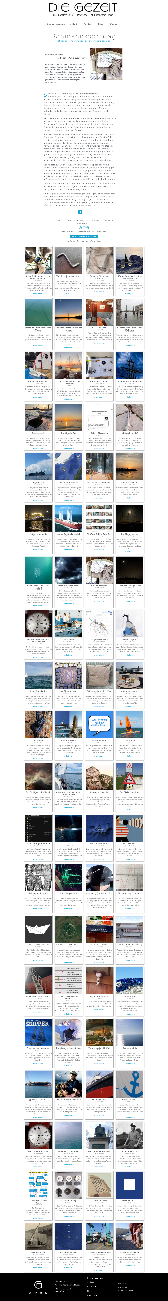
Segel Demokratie (38, 691)
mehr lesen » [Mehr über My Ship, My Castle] (99, 1010)
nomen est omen (99, 945)
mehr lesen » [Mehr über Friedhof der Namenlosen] (130, 397)
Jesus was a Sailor (38, 1252)
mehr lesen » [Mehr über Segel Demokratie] (38, 707)
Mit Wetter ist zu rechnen (99, 482)
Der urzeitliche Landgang (130, 945)
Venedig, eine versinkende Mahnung (129, 329)
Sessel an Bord (99, 328)
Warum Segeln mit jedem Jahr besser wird (130, 277)
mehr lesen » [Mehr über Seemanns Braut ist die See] (99, 911)
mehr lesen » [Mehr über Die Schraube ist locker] (99, 1167)
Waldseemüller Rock (38, 893)
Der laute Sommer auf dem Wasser (38, 329)
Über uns (115, 24)
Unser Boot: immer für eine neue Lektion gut (38, 277)
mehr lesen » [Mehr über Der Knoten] (38, 758)
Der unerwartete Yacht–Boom (38, 1202)
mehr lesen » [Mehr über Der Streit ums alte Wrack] (38, 808)
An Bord (74, 24)
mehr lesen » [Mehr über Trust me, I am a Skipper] (38, 1064)
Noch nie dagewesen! (68, 586)
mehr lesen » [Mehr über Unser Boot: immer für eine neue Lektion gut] (38, 294)
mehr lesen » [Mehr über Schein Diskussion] (99, 449)
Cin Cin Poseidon (99, 586)
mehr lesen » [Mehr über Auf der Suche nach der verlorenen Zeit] (38, 657)
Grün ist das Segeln (69, 893)
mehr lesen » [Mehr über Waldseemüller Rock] (38, 909)
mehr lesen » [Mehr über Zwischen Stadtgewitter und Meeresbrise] (69, 348)
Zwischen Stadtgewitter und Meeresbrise (68, 329)
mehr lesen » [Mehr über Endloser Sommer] (130, 498)
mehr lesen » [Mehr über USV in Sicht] (130, 756)
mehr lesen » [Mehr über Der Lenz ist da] (130, 1064)
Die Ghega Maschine (99, 792)
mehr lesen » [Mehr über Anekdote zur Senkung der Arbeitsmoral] (69, 808)
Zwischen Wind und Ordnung (99, 277)
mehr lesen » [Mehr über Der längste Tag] (69, 449)
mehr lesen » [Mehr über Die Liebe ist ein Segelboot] (69, 1115)
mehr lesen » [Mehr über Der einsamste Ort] (69, 1268)
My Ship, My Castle (99, 996)
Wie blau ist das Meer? (69, 1151)
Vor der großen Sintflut (99, 1048)
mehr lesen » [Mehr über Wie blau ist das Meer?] (69, 1165)
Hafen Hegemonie (38, 534)
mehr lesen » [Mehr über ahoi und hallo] (130, 859)
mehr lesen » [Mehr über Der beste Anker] (130, 1117)
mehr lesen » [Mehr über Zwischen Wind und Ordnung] (99, 291)
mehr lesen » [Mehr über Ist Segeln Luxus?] (38, 500)
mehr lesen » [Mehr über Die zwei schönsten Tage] (99, 1270)
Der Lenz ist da (130, 1048)
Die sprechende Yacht (38, 945)
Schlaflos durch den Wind (99, 691)
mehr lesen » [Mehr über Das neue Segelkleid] (130, 1265)
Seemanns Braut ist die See (99, 893)
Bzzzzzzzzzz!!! (38, 433)
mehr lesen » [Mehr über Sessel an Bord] (99, 343)
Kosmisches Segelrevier (129, 586)
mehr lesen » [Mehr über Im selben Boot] (99, 756)
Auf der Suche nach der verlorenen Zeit (38, 641)
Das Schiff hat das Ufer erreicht (38, 587)
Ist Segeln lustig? (130, 433)
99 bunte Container (38, 1100)
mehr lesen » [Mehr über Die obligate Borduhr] (38, 1167)
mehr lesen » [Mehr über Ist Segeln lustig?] (130, 449)
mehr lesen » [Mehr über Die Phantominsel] (69, 707)
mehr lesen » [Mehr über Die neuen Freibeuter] (69, 500)
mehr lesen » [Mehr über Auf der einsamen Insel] (99, 859)
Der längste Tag (68, 433)
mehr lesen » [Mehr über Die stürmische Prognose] (130, 909)
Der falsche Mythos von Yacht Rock (69, 382)
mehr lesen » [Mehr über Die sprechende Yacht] (38, 960)
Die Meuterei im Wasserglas (38, 996)
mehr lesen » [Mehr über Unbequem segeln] (130, 707)
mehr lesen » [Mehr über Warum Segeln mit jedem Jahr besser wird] (130, 294)
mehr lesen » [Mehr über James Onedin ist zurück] (69, 550)
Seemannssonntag (56, 24)
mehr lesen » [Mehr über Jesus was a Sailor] (38, 1268)
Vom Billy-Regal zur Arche (68, 276)
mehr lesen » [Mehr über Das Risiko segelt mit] (130, 810)
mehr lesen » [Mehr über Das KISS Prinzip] (69, 1216)
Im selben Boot (99, 740)
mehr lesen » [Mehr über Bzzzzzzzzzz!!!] (38, 449)
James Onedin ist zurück (68, 534)
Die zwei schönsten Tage (99, 1252)
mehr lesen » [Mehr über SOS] (69, 859)
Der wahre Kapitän (130, 1151)
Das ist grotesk (130, 996)
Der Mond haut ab (129, 534)
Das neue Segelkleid (130, 1252)
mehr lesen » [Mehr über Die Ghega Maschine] (99, 810)
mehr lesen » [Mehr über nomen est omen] (99, 963)
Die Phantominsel (68, 691)
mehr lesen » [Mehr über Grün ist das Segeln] (69, 909)
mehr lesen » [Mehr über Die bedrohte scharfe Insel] (69, 963)
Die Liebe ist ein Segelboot (69, 1100)
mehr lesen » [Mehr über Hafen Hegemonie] (38, 550)
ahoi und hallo (130, 844)
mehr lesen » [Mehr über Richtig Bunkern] (99, 1216)
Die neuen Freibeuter (69, 482)
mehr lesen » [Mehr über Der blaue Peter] (130, 1216)
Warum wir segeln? (126, 1291)
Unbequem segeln (130, 691)
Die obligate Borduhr (38, 1151)
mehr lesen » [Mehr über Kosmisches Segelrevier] (130, 601)
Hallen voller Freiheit (38, 381)
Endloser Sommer (129, 482)
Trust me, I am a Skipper (38, 1048)
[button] (80, 227)
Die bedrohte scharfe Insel (68, 945)
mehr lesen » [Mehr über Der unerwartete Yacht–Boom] (38, 1218)
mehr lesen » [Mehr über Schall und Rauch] (99, 1115)
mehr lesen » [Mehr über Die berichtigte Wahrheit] (38, 859)
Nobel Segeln (129, 640)
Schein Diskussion (99, 433)
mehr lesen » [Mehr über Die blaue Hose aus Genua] (69, 1066)
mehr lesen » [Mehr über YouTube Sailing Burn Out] (99, 550)
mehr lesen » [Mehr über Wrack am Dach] (69, 756)
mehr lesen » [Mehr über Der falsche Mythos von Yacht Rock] (69, 399)
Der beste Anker (129, 1100)
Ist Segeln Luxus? (38, 482)
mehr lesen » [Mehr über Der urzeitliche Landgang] (130, 960)
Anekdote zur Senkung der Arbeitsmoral (68, 793)
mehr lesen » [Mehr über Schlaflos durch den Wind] (99, 707)
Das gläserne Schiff (99, 640)
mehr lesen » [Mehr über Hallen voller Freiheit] (38, 397)
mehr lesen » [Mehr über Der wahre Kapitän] (130, 1167)
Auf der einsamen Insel (99, 844)
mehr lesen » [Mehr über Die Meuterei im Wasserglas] (38, 1012)
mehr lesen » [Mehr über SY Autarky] (69, 655)
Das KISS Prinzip (68, 1201)
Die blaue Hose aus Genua (68, 1048)
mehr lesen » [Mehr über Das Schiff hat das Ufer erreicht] (38, 606)
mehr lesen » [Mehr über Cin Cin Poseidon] (99, 601)
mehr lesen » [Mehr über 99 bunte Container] (38, 1117)
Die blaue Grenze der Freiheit (69, 997)
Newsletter (122, 1283)
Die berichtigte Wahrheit (38, 844)
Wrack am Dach (68, 740)
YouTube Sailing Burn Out (99, 534)
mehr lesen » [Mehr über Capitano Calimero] (99, 397)
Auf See (88, 24)
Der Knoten (38, 740)
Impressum (122, 1287)
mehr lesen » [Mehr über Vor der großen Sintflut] (99, 1064)
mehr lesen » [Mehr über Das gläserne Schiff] (99, 655)
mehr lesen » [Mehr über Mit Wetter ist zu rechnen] (99, 498)
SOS (69, 844)
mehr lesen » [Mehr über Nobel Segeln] (130, 655)
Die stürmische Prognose (130, 893)
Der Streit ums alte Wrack (38, 792)
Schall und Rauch (99, 1100)
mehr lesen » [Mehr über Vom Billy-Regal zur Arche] (69, 294)
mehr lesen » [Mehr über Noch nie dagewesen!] (69, 603)
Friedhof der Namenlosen (130, 381)
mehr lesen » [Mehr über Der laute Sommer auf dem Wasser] (38, 345)
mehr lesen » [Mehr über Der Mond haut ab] (130, 552)
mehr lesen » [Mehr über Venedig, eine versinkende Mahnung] (130, 345)
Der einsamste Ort (68, 1252)
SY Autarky (69, 640)
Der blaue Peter (129, 1201)
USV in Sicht (130, 740)
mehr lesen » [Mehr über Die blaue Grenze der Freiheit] (69, 1014)
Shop (101, 24)
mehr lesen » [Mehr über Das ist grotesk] (130, 1014)
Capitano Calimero (99, 381)
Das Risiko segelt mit (130, 792)
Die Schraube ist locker (99, 1151)
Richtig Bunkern (99, 1201)
